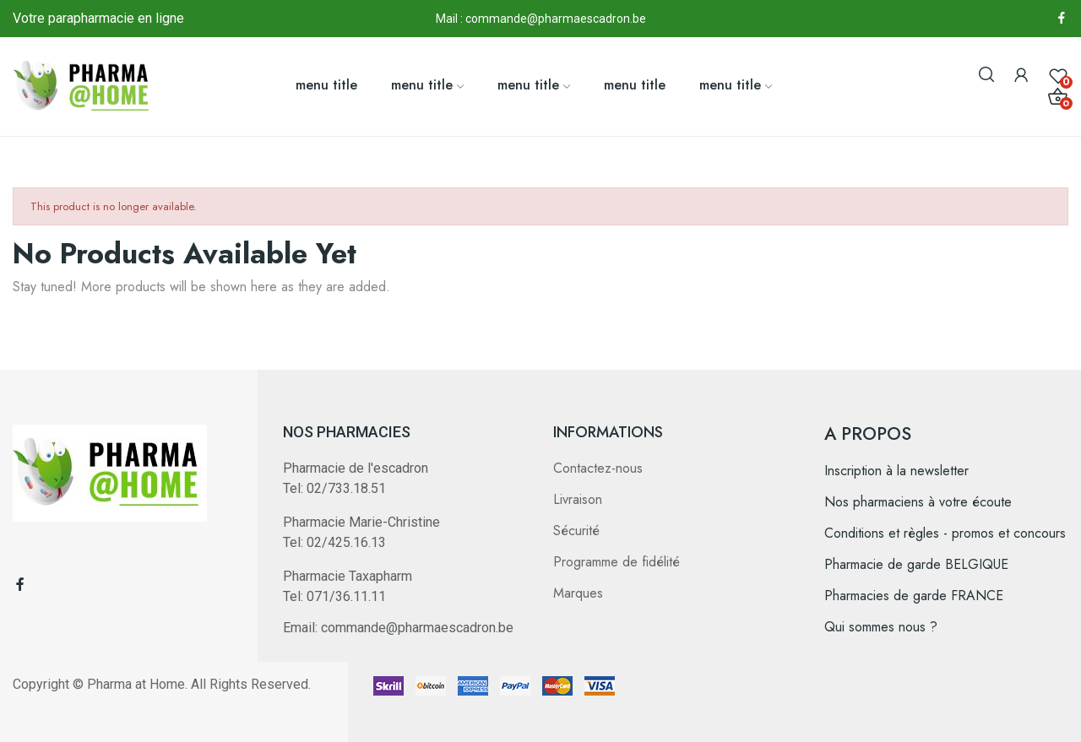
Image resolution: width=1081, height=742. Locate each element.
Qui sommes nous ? (880, 626)
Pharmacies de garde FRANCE (913, 595)
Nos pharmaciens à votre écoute (918, 502)
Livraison (577, 499)
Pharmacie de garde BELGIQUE (916, 564)
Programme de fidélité (616, 561)
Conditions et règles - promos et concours (945, 533)
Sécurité (576, 530)
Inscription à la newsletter (896, 470)
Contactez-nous (598, 468)
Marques (578, 593)
